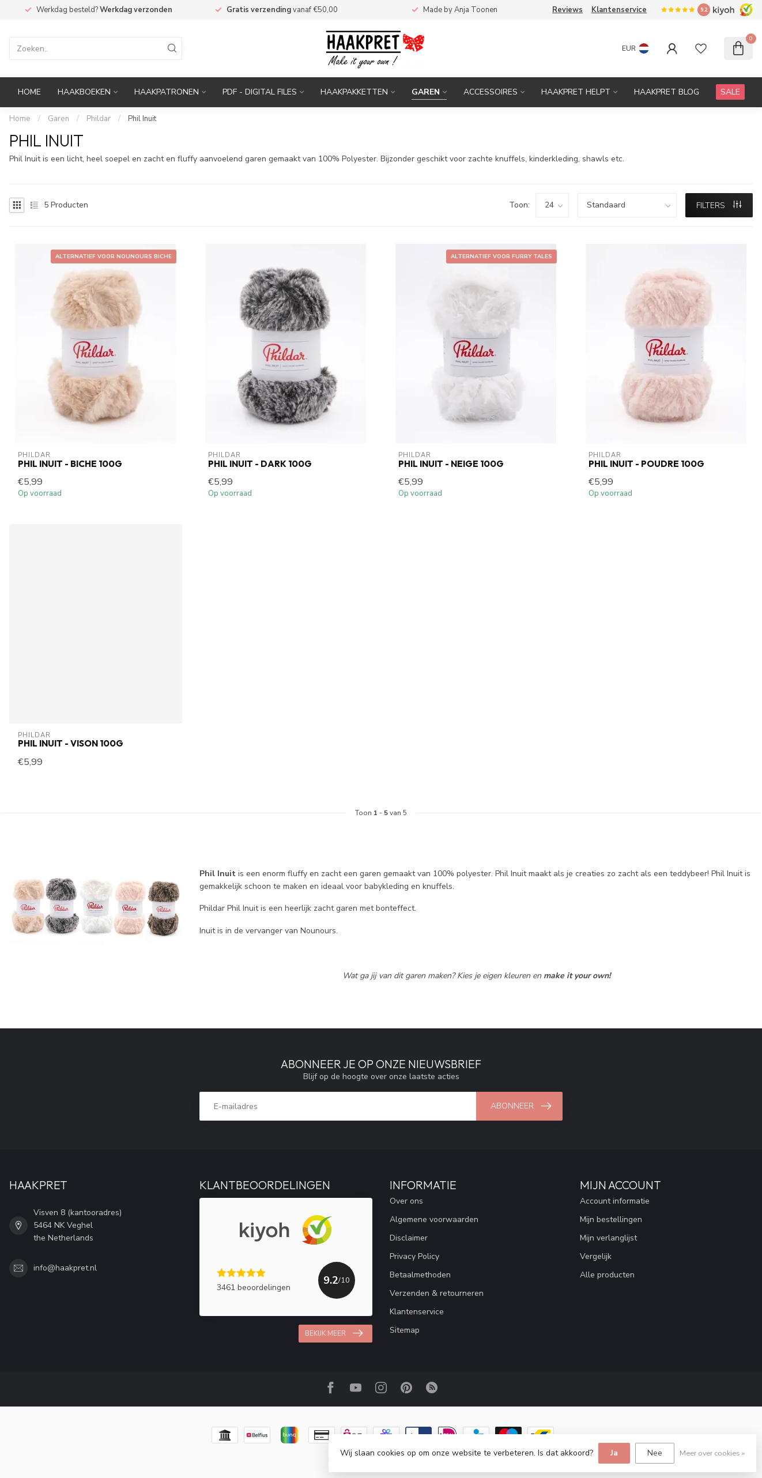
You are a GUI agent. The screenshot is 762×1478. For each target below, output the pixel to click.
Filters (718, 205)
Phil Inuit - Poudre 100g (646, 464)
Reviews (567, 10)
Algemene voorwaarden (434, 1219)
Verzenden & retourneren (437, 1293)
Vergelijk (596, 1256)
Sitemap (405, 1330)
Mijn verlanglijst (608, 1237)
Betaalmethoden (420, 1274)
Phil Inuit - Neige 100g (451, 464)
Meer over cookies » (712, 1453)
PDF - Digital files (259, 91)
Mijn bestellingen (611, 1219)
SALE (730, 91)
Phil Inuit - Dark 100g (260, 464)
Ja (614, 1452)
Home (29, 91)
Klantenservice (619, 10)
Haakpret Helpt (575, 91)
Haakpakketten (354, 91)
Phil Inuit (142, 119)
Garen (426, 91)
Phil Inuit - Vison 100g (70, 743)
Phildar (98, 119)
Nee (654, 1452)
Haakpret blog (666, 91)
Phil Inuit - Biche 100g (70, 464)
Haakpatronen (166, 91)
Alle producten (607, 1274)
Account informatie (615, 1201)
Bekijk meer (334, 1333)
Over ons (406, 1201)
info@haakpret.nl (65, 1267)
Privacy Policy (414, 1256)
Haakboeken (84, 91)
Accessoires (490, 91)
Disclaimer (409, 1237)
